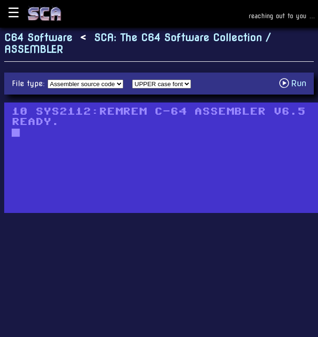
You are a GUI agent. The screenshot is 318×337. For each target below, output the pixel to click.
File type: (30, 83)
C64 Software (38, 38)
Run (295, 83)
